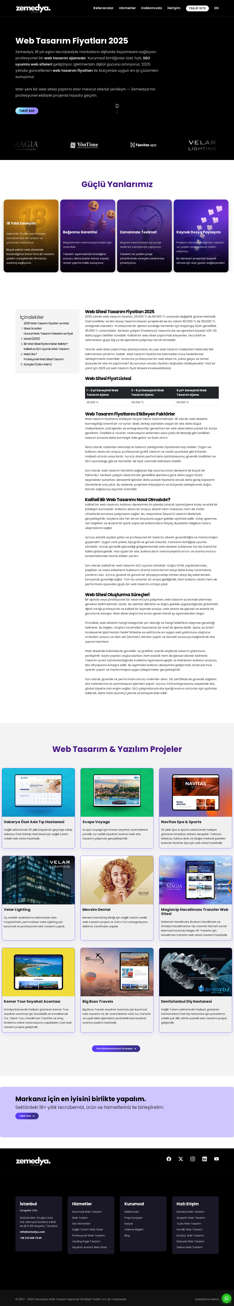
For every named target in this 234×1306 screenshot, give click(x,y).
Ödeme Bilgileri (133, 1229)
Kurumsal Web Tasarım (87, 1212)
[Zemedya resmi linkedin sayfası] (204, 1160)
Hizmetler (127, 8)
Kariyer (128, 1223)
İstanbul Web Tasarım (190, 1212)
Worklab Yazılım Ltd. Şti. (96, 1299)
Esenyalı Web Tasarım (190, 1241)
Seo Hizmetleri (81, 1223)
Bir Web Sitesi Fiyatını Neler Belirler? (46, 344)
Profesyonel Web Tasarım (88, 1235)
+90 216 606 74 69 (31, 1238)
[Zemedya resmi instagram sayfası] (192, 1160)
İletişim (173, 8)
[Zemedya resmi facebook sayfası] (169, 1160)
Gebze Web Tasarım (190, 1247)
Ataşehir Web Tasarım (191, 1218)
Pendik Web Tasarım (190, 1229)
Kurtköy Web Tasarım (190, 1235)
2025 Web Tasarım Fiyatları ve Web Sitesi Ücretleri (46, 326)
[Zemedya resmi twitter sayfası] (180, 1160)
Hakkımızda (151, 8)
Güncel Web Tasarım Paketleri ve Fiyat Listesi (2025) (48, 336)
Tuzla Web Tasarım (189, 1223)
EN (216, 8)
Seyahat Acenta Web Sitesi (89, 1247)
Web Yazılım (80, 1218)
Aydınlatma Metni (207, 1299)
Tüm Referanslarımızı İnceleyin (116, 1048)
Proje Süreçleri (133, 1218)
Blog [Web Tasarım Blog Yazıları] (127, 1235)
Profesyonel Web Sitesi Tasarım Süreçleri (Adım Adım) (44, 361)
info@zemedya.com (32, 1232)
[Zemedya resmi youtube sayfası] (216, 1160)
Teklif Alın (27, 111)
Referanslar (103, 8)
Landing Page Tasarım (86, 1241)
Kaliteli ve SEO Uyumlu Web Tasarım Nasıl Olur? (46, 351)
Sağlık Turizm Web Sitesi (87, 1229)
